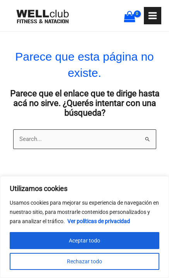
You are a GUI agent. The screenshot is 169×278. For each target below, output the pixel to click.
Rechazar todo (84, 261)
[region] (84, 227)
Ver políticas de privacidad (98, 221)
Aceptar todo (84, 240)
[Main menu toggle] (152, 15)
